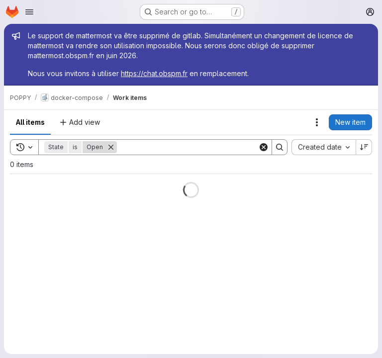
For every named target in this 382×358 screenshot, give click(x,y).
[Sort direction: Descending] (364, 147)
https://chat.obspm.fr (154, 73)
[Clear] (264, 147)
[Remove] (111, 147)
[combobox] (323, 147)
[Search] (187, 147)
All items (30, 122)
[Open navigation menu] (29, 12)
